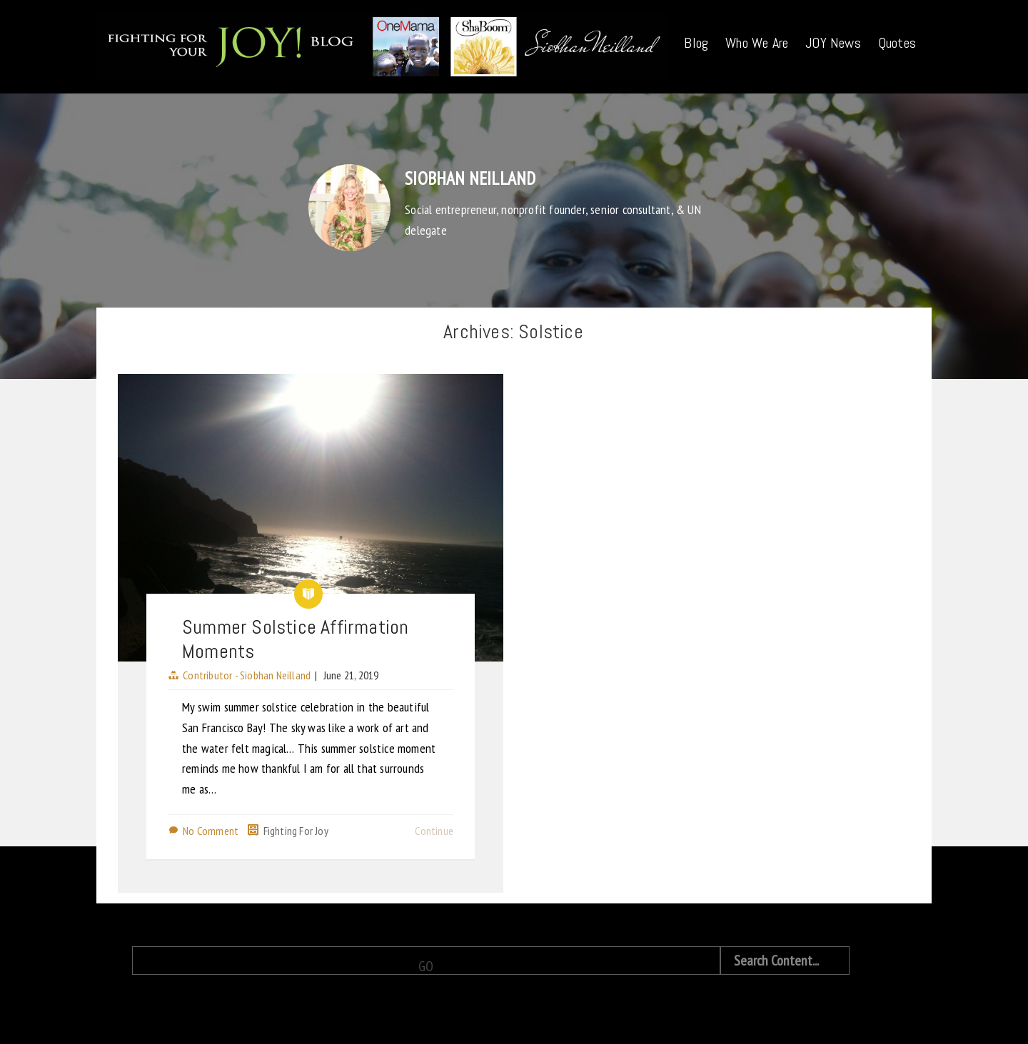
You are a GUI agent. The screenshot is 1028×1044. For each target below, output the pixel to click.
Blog (696, 43)
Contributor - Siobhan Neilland (247, 675)
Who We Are (756, 43)
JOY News (833, 43)
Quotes (897, 43)
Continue (434, 830)
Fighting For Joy (295, 830)
